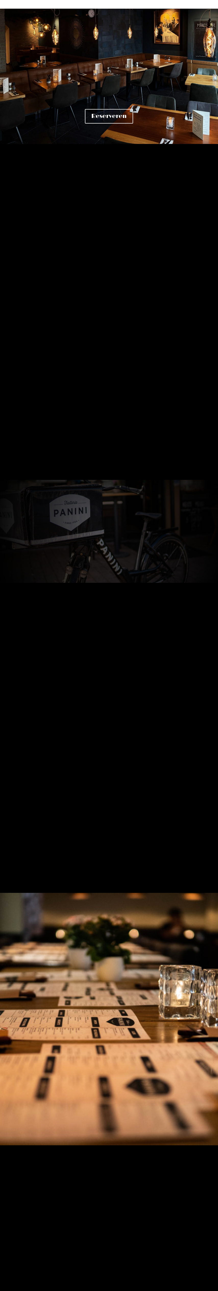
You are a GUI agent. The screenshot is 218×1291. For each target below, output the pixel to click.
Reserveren (109, 116)
